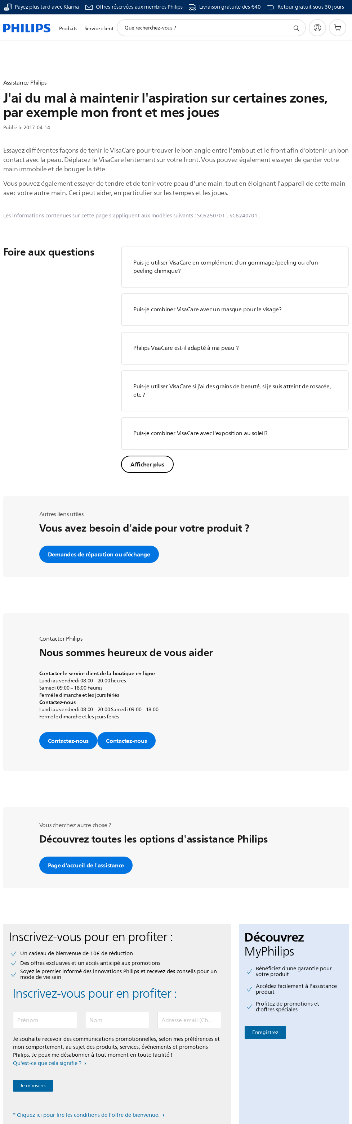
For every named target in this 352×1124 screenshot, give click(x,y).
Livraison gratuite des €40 (229, 7)
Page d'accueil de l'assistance (86, 865)
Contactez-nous (68, 741)
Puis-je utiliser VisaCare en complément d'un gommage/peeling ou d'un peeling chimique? (225, 267)
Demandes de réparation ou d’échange (99, 554)
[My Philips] (317, 27)
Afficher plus (147, 464)
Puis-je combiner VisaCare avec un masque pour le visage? (207, 309)
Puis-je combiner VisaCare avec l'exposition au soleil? (200, 433)
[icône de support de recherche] (296, 28)
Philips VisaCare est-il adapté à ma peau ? (186, 348)
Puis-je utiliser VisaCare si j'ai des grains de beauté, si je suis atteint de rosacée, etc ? (232, 391)
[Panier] (337, 27)
